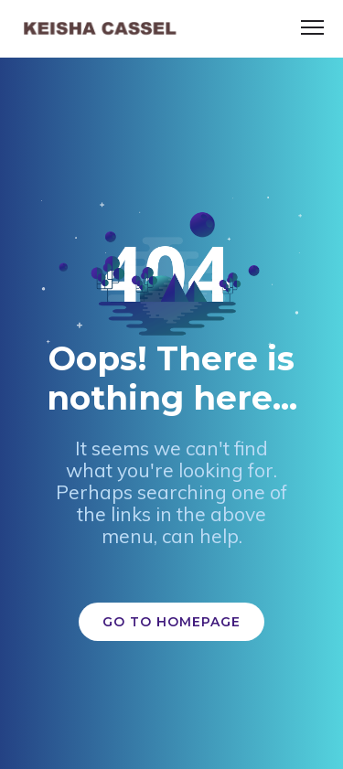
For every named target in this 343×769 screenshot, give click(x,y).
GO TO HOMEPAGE (171, 622)
